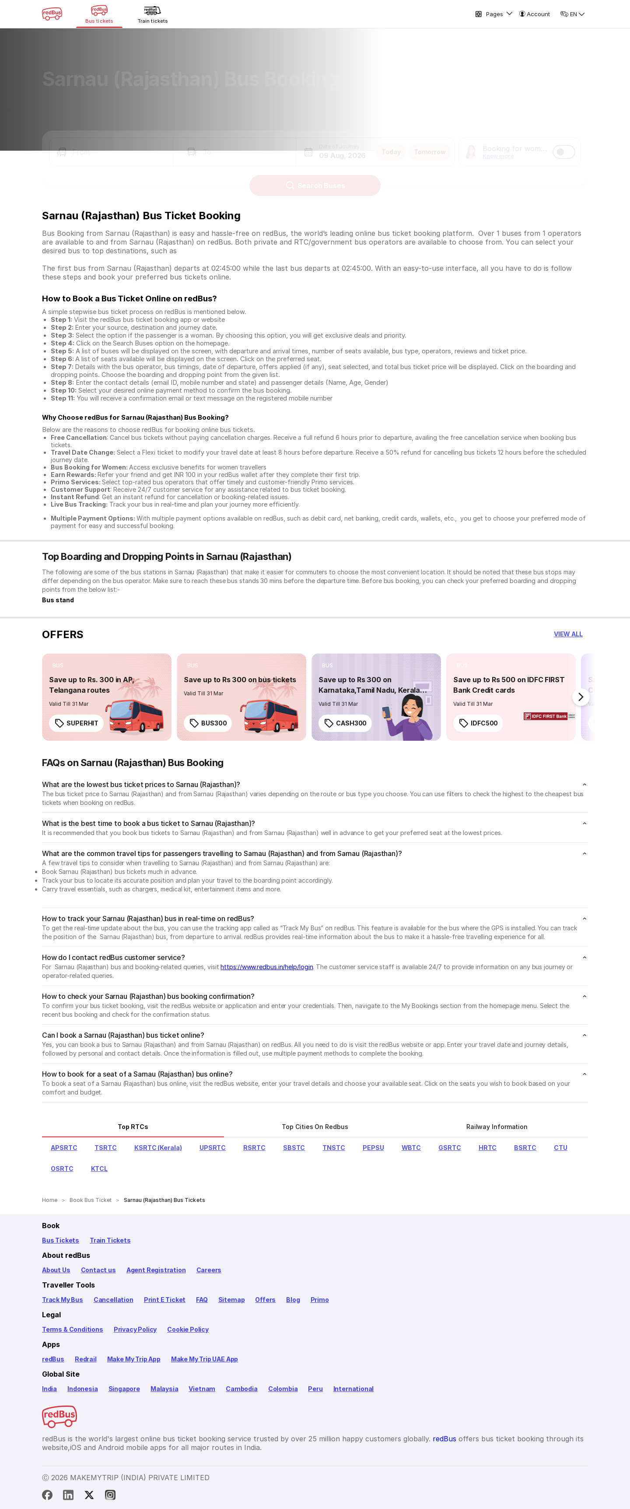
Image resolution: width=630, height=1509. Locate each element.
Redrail (86, 1359)
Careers (209, 1270)
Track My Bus (62, 1299)
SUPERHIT (76, 723)
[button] (111, 144)
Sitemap (231, 1299)
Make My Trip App (134, 1359)
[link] (107, 697)
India (49, 1388)
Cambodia (242, 1388)
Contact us (98, 1270)
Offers (265, 1299)
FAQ (201, 1299)
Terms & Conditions (72, 1329)
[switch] (564, 144)
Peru (315, 1388)
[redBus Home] (52, 14)
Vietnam (202, 1388)
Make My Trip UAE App (204, 1359)
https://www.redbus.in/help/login (266, 966)
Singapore (124, 1388)
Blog (293, 1299)
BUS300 (208, 723)
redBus (53, 1359)
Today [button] (391, 144)
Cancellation (113, 1299)
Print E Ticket (165, 1299)
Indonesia (82, 1388)
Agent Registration (156, 1270)
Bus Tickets (60, 1240)
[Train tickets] (153, 13)
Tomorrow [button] (430, 144)
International (353, 1388)
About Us (56, 1270)
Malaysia (164, 1388)
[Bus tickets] (99, 13)
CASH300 (345, 723)
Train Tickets (110, 1240)
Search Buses (315, 178)
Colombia (283, 1388)
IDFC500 (478, 723)
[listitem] (58, 665)
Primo (320, 1299)
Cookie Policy (188, 1329)
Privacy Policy (135, 1329)
